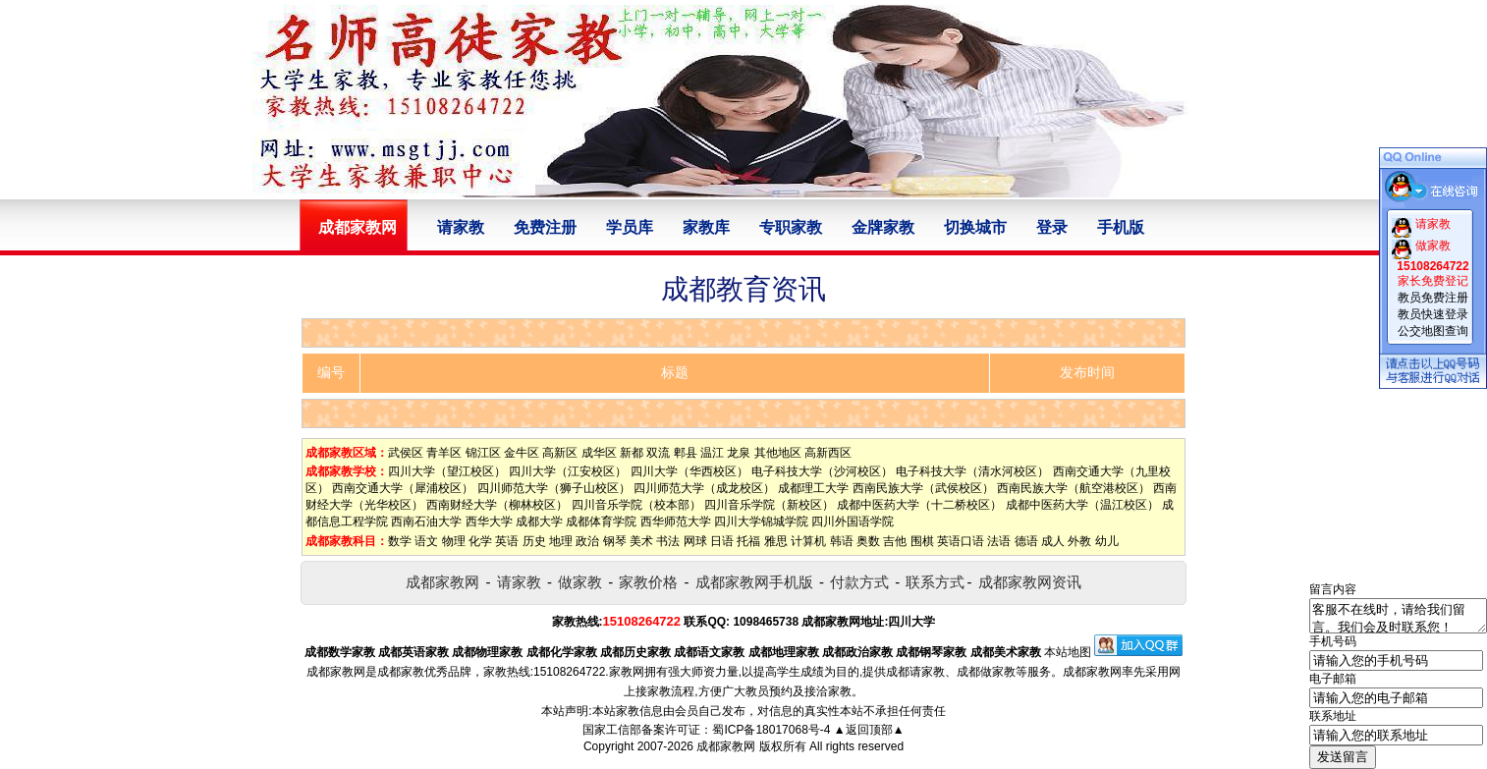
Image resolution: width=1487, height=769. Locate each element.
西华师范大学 (675, 521)
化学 (480, 541)
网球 (695, 541)
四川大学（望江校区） (447, 471)
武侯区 (405, 453)
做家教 (580, 582)
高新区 (560, 453)
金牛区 (521, 453)
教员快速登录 (1433, 314)
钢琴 (615, 541)
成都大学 (539, 521)
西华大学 (489, 521)
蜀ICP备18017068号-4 (771, 730)
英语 (507, 541)
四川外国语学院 (852, 521)
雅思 (776, 541)
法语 (999, 541)
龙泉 (738, 453)
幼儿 (1107, 541)
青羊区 (444, 453)
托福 (748, 541)
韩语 (842, 541)
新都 (631, 453)
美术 (641, 541)
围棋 (922, 541)
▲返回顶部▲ (869, 730)
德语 (1026, 541)
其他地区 (777, 453)
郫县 (685, 453)
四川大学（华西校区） (689, 471)
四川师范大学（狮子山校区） (554, 488)
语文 (426, 541)
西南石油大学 (426, 521)
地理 (561, 541)
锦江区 (483, 453)
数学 (400, 541)
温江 (712, 453)
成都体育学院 (601, 521)
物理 (454, 541)
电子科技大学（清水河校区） (972, 471)
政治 (587, 541)
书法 (668, 541)
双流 (658, 453)
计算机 (808, 541)
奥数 (868, 541)
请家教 (460, 227)
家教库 (706, 227)
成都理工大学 (813, 488)
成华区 (599, 453)
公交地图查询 (1433, 331)
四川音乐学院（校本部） (636, 505)
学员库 (629, 227)
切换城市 (975, 227)
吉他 (895, 541)
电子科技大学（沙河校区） (822, 471)
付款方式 (859, 582)
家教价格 (648, 582)
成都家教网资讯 (1029, 582)
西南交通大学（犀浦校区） (402, 488)
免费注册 (545, 227)
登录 (1052, 227)
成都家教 (400, 672)
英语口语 (960, 541)
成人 (1053, 541)
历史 (534, 541)
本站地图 (1067, 652)
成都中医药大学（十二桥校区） (919, 505)
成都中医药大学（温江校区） (1082, 505)
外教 (1079, 541)
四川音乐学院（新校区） (769, 505)
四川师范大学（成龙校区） (704, 488)
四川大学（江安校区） (568, 471)
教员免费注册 (1433, 297)
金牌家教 (883, 227)
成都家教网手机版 (754, 582)
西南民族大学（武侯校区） (923, 488)
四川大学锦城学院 (761, 521)
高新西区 (828, 453)
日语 (722, 541)
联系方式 (935, 582)
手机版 (1120, 227)
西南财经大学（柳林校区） (497, 505)
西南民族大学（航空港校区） (1073, 488)
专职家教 (790, 227)
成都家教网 (442, 582)
